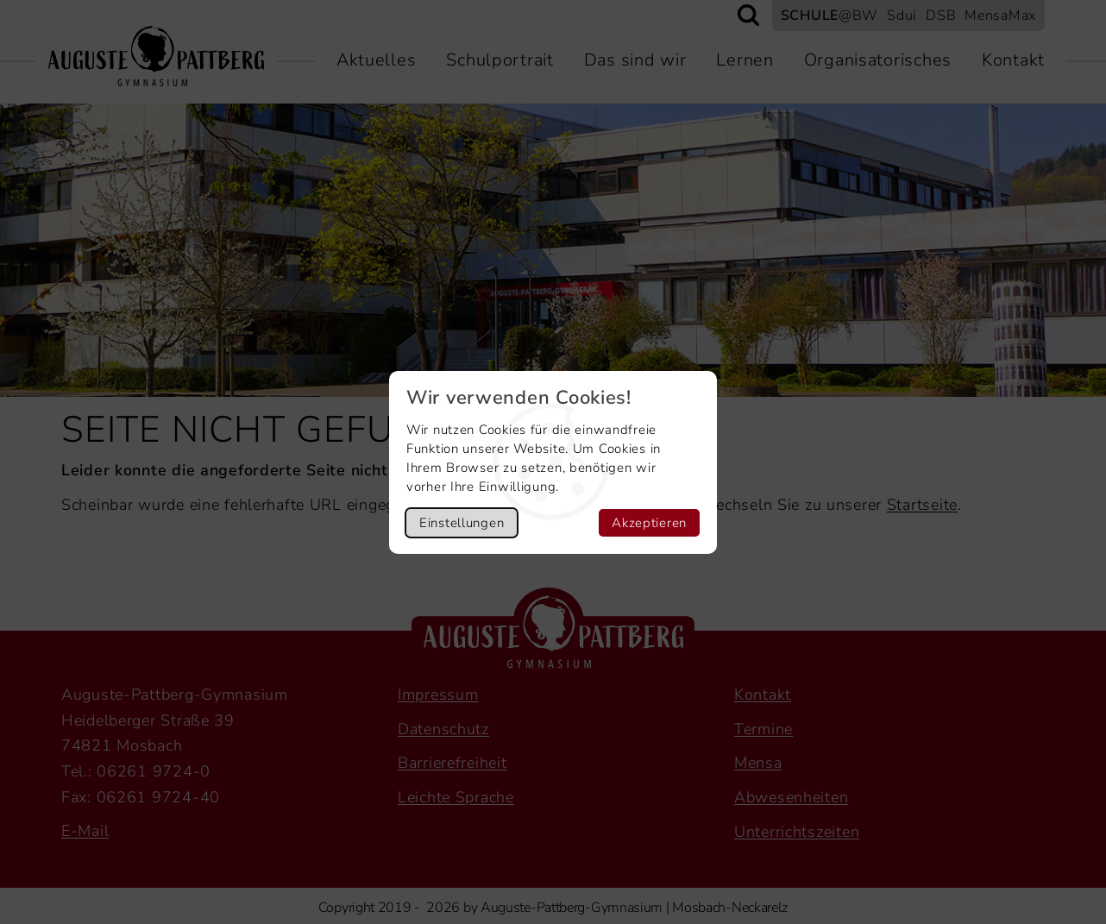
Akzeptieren (649, 522)
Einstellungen (461, 522)
